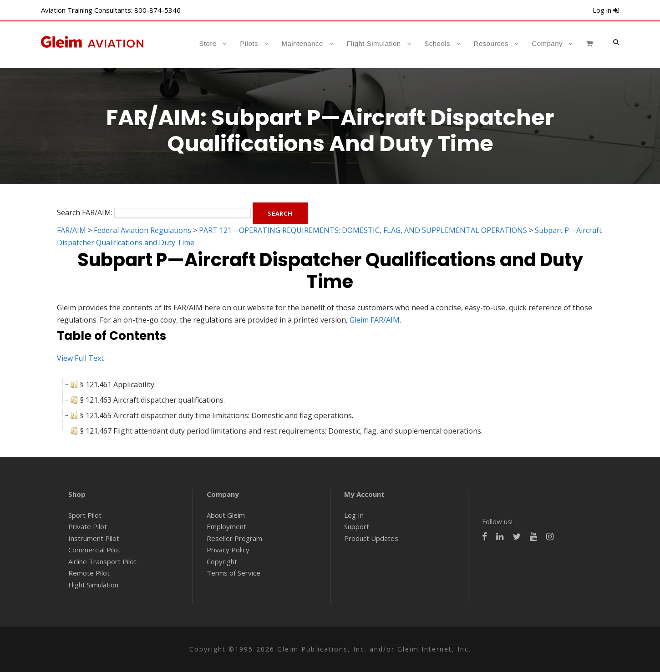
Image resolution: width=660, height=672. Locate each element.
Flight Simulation (373, 43)
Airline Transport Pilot (102, 561)
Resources (491, 43)
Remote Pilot (89, 572)
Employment (226, 526)
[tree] (330, 408)
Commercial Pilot (94, 549)
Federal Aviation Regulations (142, 230)
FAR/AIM (71, 230)
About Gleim (226, 515)
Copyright (222, 561)
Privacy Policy (228, 549)
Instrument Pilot (93, 538)
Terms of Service (233, 572)
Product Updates (371, 538)
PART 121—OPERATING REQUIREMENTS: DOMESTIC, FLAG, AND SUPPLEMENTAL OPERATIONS (363, 230)
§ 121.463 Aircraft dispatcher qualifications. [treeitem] (146, 399)
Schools (437, 43)
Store (207, 43)
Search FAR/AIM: (84, 212)
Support (356, 526)
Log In (354, 515)
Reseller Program (234, 538)
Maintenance (302, 43)
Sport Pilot (85, 515)
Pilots (249, 43)
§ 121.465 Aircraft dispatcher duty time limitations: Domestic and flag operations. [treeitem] (210, 415)
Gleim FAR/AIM (375, 320)
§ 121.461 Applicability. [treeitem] (112, 384)
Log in (606, 10)
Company (547, 43)
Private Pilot (87, 526)
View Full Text (80, 358)
